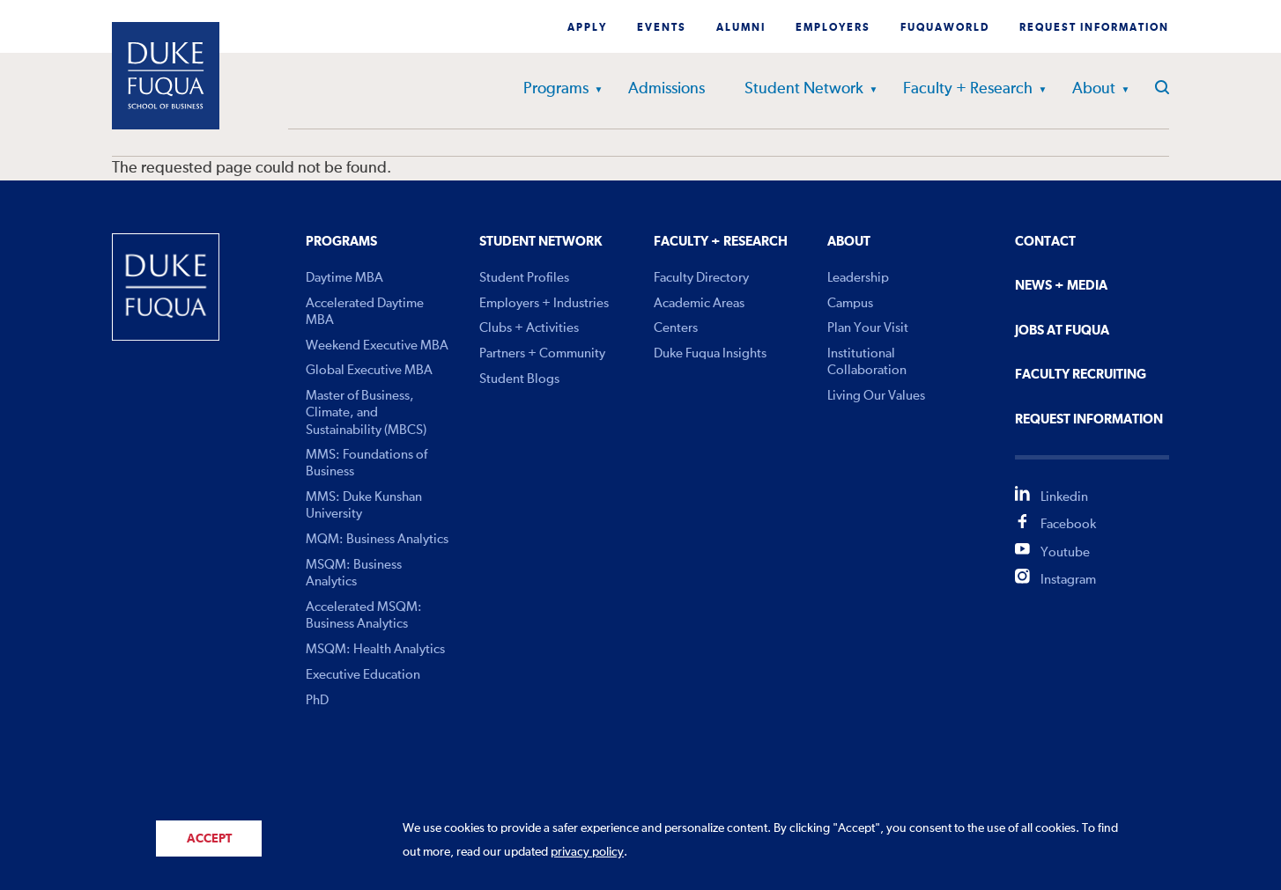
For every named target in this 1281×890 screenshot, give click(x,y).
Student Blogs (519, 379)
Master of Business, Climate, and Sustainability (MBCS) (366, 412)
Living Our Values (876, 395)
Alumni (741, 28)
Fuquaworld (944, 28)
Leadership (858, 277)
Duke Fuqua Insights (710, 353)
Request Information (1094, 28)
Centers (676, 328)
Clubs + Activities (529, 328)
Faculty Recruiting (1080, 374)
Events (661, 28)
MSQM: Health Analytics (375, 649)
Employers (833, 28)
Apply (587, 28)
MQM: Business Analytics (377, 539)
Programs (556, 89)
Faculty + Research (968, 89)
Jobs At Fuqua (1062, 330)
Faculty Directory (701, 277)
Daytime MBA (344, 277)
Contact (1045, 241)
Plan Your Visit (867, 328)
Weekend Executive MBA (377, 345)
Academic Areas (699, 303)
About (1093, 89)
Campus (850, 303)
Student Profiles (524, 277)
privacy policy (587, 852)
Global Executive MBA (369, 370)
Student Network (803, 89)
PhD (317, 700)
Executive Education (363, 674)
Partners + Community (542, 353)
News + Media (1061, 285)
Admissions (666, 89)
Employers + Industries (544, 303)
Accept (209, 839)
